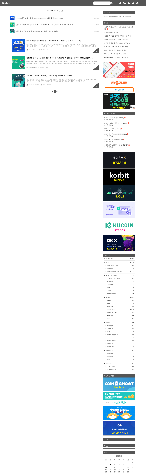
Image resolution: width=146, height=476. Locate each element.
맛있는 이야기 (120, 340)
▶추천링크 (109, 119)
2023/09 (119, 456)
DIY (120, 337)
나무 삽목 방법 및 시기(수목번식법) (117, 39)
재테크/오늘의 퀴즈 (33, 85)
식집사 (120, 331)
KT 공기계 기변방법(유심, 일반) (115, 54)
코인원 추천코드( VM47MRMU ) (116, 134)
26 (114, 472)
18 (110, 469)
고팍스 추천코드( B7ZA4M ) (115, 118)
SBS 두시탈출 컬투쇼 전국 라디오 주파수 (118, 36)
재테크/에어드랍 (32, 49)
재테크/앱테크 (31, 67)
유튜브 (120, 359)
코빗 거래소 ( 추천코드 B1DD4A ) (117, 123)
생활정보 (120, 281)
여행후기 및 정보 (120, 334)
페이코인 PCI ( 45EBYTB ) (114, 139)
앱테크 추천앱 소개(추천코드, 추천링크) (118, 16)
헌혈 (120, 287)
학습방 (120, 363)
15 (128, 467)
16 (132, 467)
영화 (120, 262)
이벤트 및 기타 (120, 312)
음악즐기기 (120, 346)
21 (123, 469)
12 (114, 467)
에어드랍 (120, 315)
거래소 (120, 303)
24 (106, 472)
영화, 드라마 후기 (120, 265)
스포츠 (120, 290)
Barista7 (6, 3)
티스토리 (120, 353)
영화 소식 (120, 268)
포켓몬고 (120, 328)
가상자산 (120, 306)
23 (132, 469)
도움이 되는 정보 (120, 275)
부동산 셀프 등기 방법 (112, 32)
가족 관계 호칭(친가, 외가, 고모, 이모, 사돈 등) (119, 28)
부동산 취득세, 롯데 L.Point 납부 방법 (117, 43)
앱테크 (120, 300)
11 (110, 467)
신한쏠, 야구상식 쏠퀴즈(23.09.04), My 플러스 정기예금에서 (37, 31)
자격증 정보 (120, 366)
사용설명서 (120, 284)
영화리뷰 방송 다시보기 (120, 271)
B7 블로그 (120, 350)
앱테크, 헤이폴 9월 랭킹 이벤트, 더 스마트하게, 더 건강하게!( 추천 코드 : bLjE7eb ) (45, 25)
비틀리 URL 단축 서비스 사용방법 (116, 57)
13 (119, 467)
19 (114, 469)
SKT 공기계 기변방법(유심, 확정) (116, 50)
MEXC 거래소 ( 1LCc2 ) (113, 128)
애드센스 (120, 356)
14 (123, 467)
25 (110, 472)
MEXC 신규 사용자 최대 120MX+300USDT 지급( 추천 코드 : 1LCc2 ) (40, 18)
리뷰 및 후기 (120, 325)
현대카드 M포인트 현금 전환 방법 (116, 46)
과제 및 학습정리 (120, 369)
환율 (120, 318)
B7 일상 (120, 322)
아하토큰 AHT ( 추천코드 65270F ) (117, 145)
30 (132, 472)
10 (106, 467)
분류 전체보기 (119, 258)
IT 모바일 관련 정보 (120, 278)
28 (123, 472)
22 (128, 469)
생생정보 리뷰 (120, 293)
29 (128, 472)
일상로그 (120, 343)
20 (119, 469)
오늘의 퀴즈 (120, 309)
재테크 (120, 297)
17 (106, 469)
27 (119, 472)
